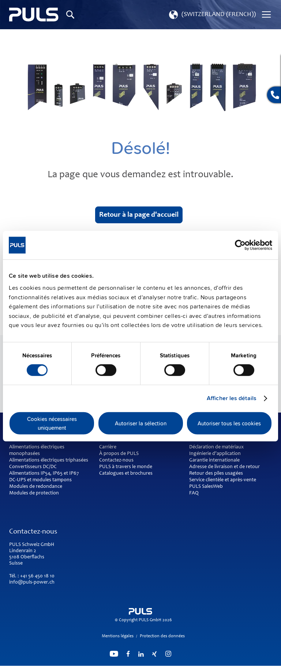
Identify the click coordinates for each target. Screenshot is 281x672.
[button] (212, 14)
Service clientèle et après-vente (222, 480)
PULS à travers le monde (125, 467)
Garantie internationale (214, 460)
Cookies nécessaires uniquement (52, 423)
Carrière (107, 447)
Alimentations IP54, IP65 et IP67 (44, 473)
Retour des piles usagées (216, 473)
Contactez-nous (116, 460)
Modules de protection (34, 493)
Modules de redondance (35, 486)
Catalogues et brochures (126, 473)
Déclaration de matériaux (216, 447)
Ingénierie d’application (215, 453)
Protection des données (162, 636)
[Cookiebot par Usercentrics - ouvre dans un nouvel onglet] (240, 244)
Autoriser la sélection (140, 423)
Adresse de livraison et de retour (224, 467)
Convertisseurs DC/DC (33, 467)
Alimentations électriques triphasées (48, 460)
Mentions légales (118, 636)
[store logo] (34, 15)
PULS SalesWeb (206, 486)
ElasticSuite (167, 669)
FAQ (194, 493)
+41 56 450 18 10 (37, 576)
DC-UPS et (20, 480)
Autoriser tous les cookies (229, 423)
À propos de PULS (119, 453)
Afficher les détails (231, 398)
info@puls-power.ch (32, 582)
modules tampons (52, 480)
